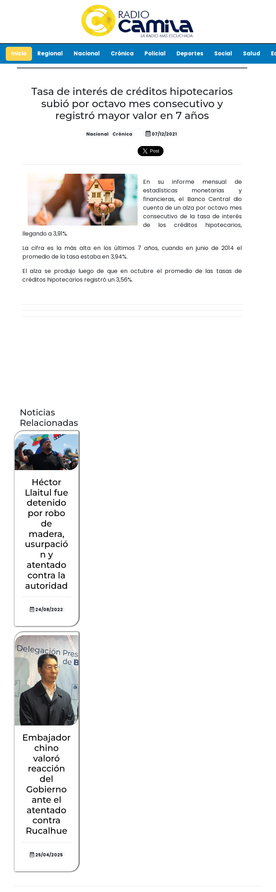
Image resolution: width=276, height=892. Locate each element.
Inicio (19, 53)
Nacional (87, 53)
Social (223, 53)
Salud (251, 53)
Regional (50, 53)
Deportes (189, 53)
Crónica (122, 53)
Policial (155, 53)
